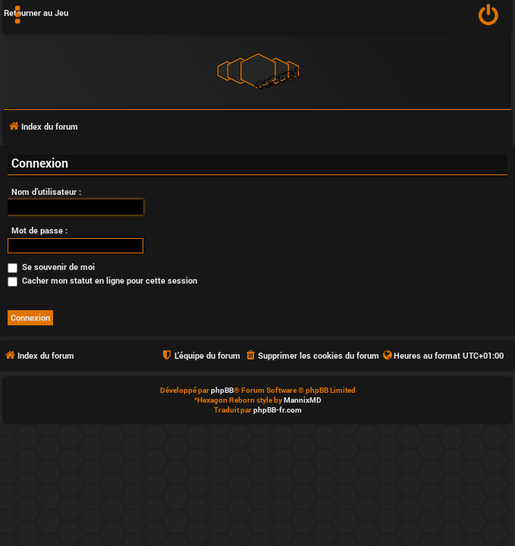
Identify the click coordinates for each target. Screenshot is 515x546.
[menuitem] (489, 17)
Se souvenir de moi (51, 266)
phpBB (222, 390)
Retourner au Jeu (36, 12)
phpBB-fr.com (277, 410)
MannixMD (303, 400)
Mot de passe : (39, 230)
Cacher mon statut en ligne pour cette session (102, 280)
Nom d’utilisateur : (46, 191)
